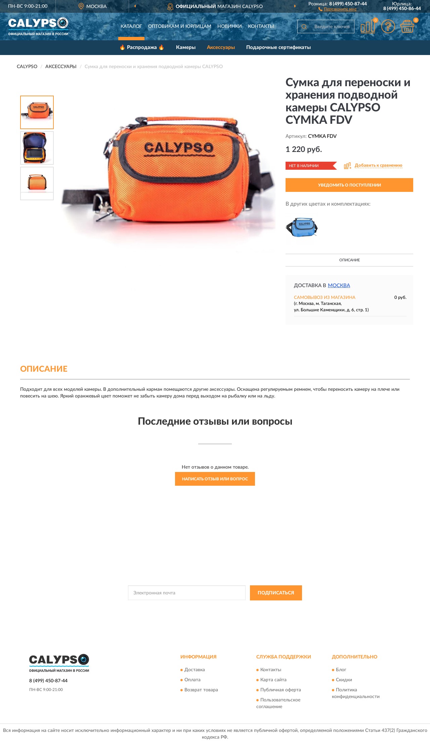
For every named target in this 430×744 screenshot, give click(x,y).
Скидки (344, 680)
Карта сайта (273, 680)
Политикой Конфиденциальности (214, 608)
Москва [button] (339, 285)
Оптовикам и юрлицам (179, 26)
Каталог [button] (131, 26)
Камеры (186, 47)
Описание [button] (349, 260)
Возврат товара (201, 690)
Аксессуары (221, 47)
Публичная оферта (280, 690)
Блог (341, 670)
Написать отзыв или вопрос (215, 479)
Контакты (261, 26)
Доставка (194, 670)
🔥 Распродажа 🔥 (142, 47)
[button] (337, 9)
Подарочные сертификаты (278, 47)
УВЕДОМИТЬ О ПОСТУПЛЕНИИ (349, 185)
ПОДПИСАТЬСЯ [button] (276, 593)
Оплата (192, 680)
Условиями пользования (273, 608)
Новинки (229, 26)
